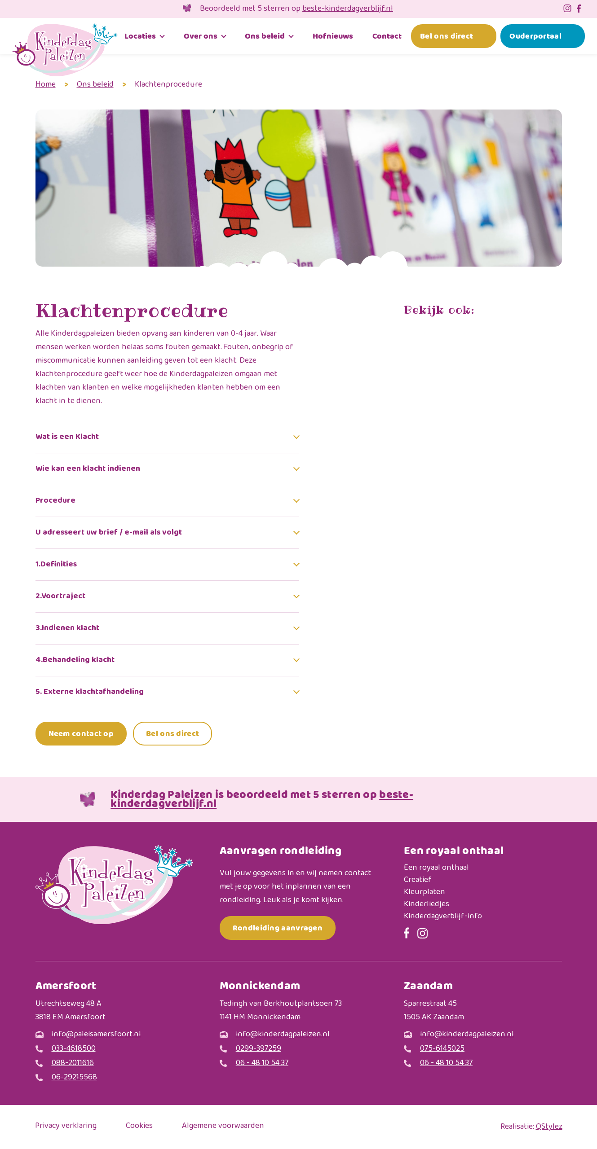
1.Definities (56, 564)
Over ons (200, 36)
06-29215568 (74, 1078)
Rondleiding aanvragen (278, 928)
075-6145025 (442, 1049)
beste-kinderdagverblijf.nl (347, 9)
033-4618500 (74, 1049)
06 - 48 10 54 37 (262, 1063)
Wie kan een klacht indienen (87, 469)
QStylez (549, 1127)
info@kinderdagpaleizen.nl (283, 1035)
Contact (387, 36)
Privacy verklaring (66, 1126)
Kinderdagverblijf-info (443, 917)
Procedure (55, 501)
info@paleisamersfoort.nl (96, 1035)
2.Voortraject (60, 596)
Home (45, 85)
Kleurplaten (424, 892)
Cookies (139, 1126)
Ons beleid (265, 36)
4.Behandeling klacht (75, 660)
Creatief (418, 880)
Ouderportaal (535, 36)
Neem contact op (81, 734)
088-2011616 (73, 1063)
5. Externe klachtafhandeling (89, 692)
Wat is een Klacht (67, 437)
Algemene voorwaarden (223, 1126)
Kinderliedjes (426, 905)
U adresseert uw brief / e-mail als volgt (108, 532)
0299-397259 (258, 1049)
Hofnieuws (333, 36)
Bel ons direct (446, 36)
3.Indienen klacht (67, 628)
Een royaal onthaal (436, 868)
